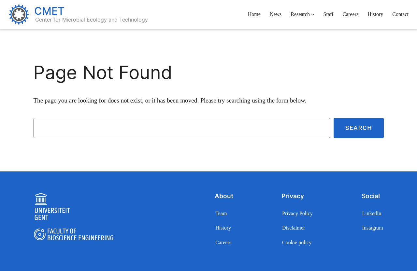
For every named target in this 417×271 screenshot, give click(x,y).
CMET (49, 11)
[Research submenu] (312, 14)
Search (358, 128)
